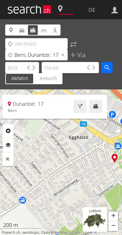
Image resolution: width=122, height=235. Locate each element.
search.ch (12, 232)
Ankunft (48, 78)
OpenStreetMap (54, 232)
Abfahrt (19, 78)
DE (91, 9)
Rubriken (8, 131)
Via (80, 55)
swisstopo (30, 232)
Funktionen (8, 159)
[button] (113, 216)
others (75, 232)
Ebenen (8, 145)
